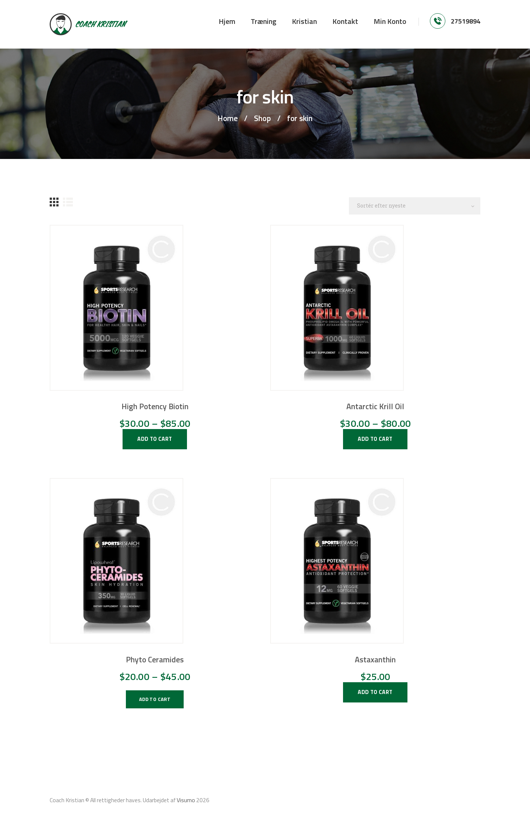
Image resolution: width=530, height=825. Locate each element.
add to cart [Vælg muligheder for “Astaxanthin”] (375, 692)
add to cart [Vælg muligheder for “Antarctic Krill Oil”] (375, 439)
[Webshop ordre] (414, 206)
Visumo (186, 800)
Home (228, 118)
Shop (262, 118)
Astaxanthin (375, 659)
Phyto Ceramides (155, 659)
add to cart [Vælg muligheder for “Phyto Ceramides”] (154, 699)
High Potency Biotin (154, 406)
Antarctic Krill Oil (375, 406)
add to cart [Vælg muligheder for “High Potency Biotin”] (154, 439)
